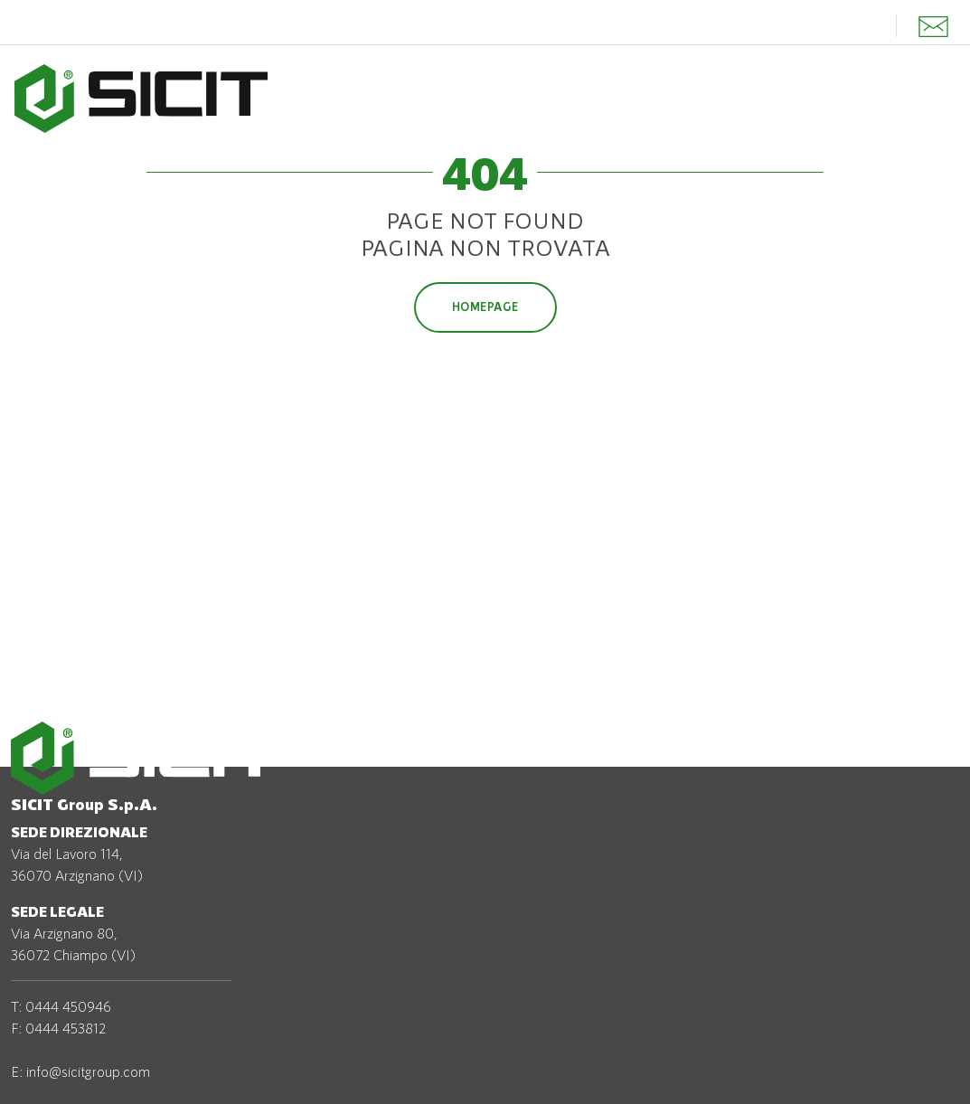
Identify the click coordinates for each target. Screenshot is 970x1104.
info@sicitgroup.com (88, 1071)
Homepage (485, 306)
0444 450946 (68, 1005)
